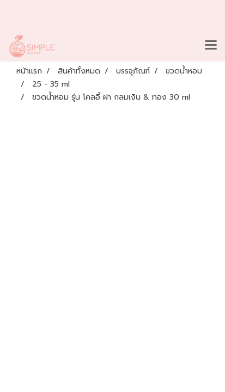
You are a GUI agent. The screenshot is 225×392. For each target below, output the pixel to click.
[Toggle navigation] (211, 46)
